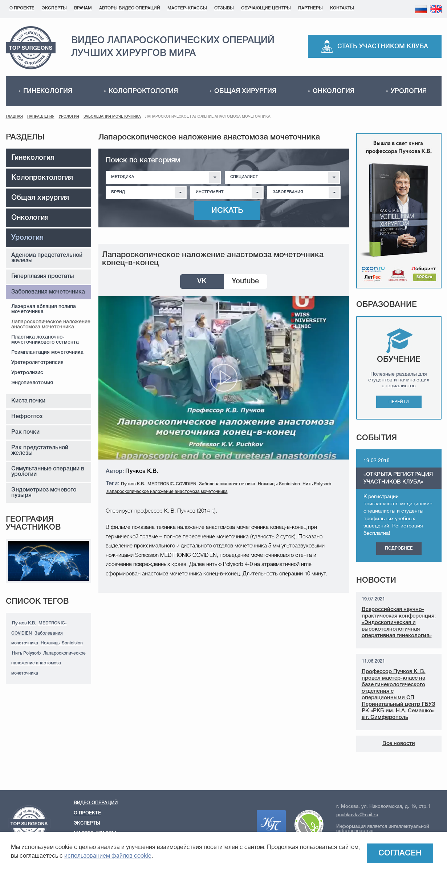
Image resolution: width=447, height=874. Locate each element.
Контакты (342, 8)
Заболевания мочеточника (112, 116)
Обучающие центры (266, 8)
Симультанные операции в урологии (47, 471)
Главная (14, 116)
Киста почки (28, 401)
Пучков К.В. (24, 623)
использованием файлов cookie (107, 856)
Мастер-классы (187, 8)
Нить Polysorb (26, 653)
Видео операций (96, 803)
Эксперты (54, 8)
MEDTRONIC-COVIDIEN (171, 484)
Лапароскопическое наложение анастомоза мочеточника (50, 324)
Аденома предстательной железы (46, 258)
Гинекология (47, 91)
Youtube (245, 281)
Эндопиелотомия (32, 383)
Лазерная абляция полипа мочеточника (43, 309)
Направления (40, 116)
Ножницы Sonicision (62, 643)
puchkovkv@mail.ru (357, 815)
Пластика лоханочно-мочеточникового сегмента (45, 340)
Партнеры (310, 8)
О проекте (21, 8)
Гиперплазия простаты (42, 276)
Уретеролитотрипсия (37, 362)
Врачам (83, 8)
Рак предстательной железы (39, 450)
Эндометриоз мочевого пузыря (43, 492)
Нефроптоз (26, 416)
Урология (409, 91)
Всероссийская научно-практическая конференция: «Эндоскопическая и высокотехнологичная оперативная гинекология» (399, 622)
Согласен (400, 853)
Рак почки (25, 432)
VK (202, 281)
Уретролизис (27, 373)
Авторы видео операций (129, 8)
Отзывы (224, 8)
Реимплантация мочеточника (47, 352)
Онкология (333, 91)
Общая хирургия (245, 91)
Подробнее (399, 548)
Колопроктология (143, 91)
